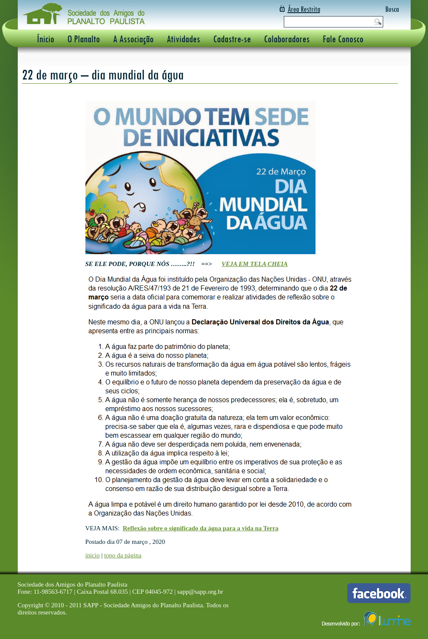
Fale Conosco (343, 39)
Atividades (183, 39)
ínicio (92, 555)
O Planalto (83, 39)
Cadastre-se (232, 39)
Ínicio (45, 39)
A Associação (133, 39)
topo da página (122, 555)
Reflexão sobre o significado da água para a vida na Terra (200, 528)
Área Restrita (304, 9)
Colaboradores (287, 39)
